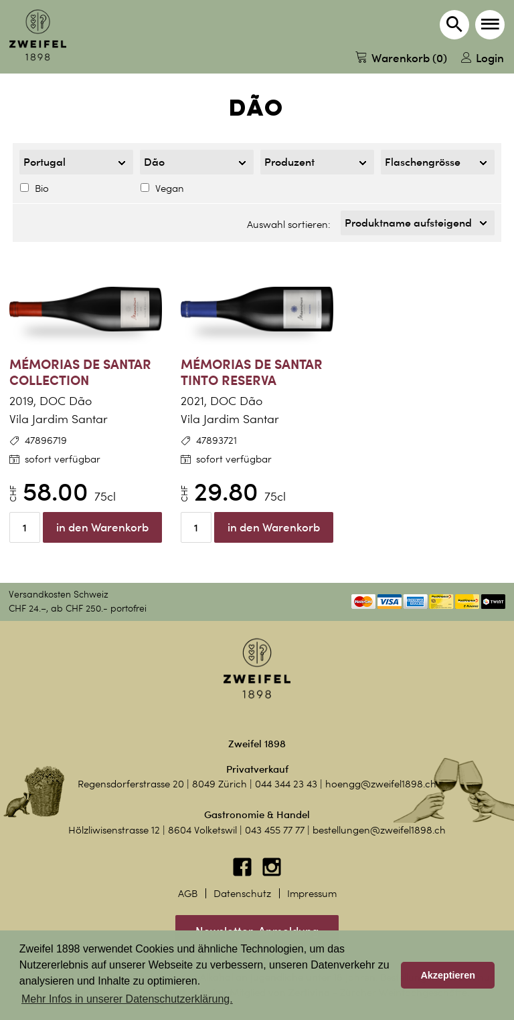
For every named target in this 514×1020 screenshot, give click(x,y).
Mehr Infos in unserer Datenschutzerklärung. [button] (127, 999)
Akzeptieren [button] (447, 975)
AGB (187, 894)
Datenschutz (242, 894)
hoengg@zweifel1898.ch (380, 784)
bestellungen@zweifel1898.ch (379, 830)
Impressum (312, 894)
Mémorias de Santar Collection (80, 372)
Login (482, 58)
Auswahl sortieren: (289, 225)
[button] (490, 24)
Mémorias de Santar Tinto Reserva (252, 372)
